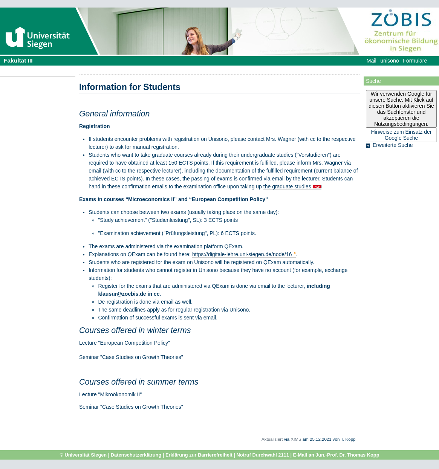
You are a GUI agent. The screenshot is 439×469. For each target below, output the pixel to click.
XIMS (296, 439)
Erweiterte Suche (393, 145)
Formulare (415, 61)
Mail (371, 61)
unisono (389, 61)
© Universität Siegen (83, 455)
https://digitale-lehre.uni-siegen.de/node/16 (242, 254)
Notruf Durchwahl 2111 (262, 455)
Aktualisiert (272, 439)
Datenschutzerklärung (136, 455)
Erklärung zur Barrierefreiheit (199, 455)
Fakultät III (18, 60)
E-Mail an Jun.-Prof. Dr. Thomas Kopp (336, 455)
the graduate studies (287, 186)
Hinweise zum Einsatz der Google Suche (401, 135)
